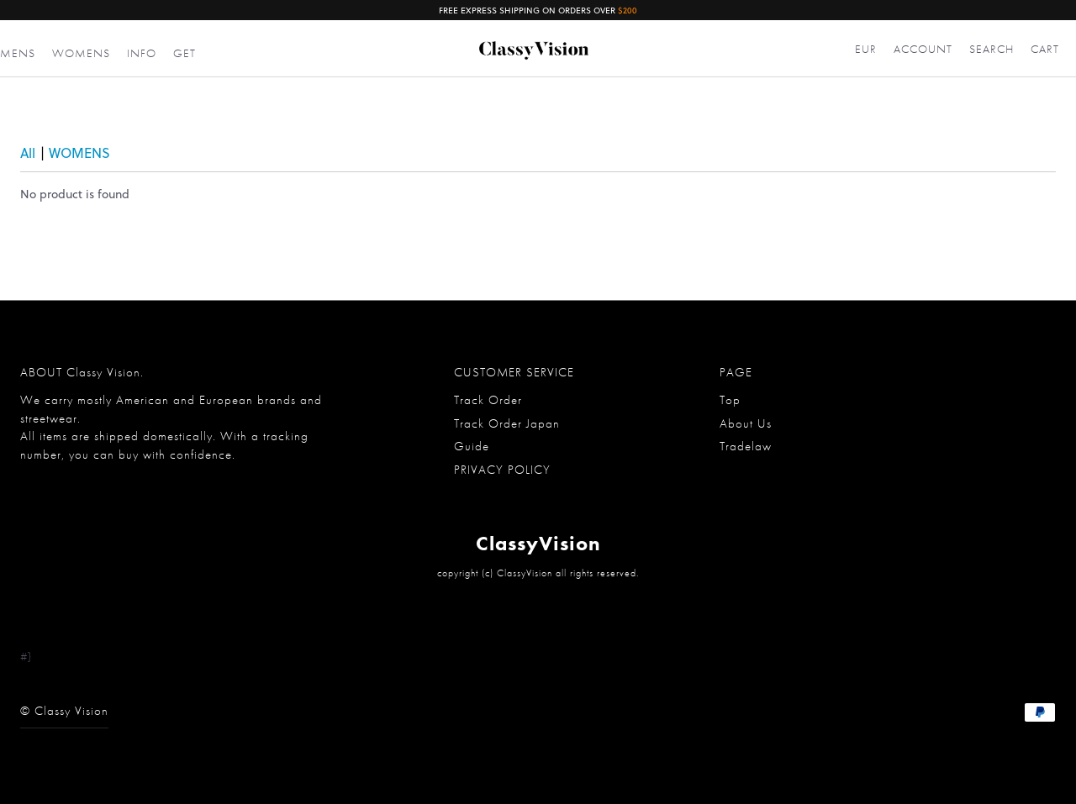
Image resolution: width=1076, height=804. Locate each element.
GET (184, 52)
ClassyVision (538, 543)
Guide (471, 446)
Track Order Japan (507, 423)
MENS (17, 52)
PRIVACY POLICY (502, 469)
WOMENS (81, 52)
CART (1045, 48)
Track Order (488, 399)
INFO (141, 52)
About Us (746, 423)
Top (730, 399)
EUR (866, 48)
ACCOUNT (923, 48)
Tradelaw (746, 446)
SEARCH (991, 48)
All (27, 152)
